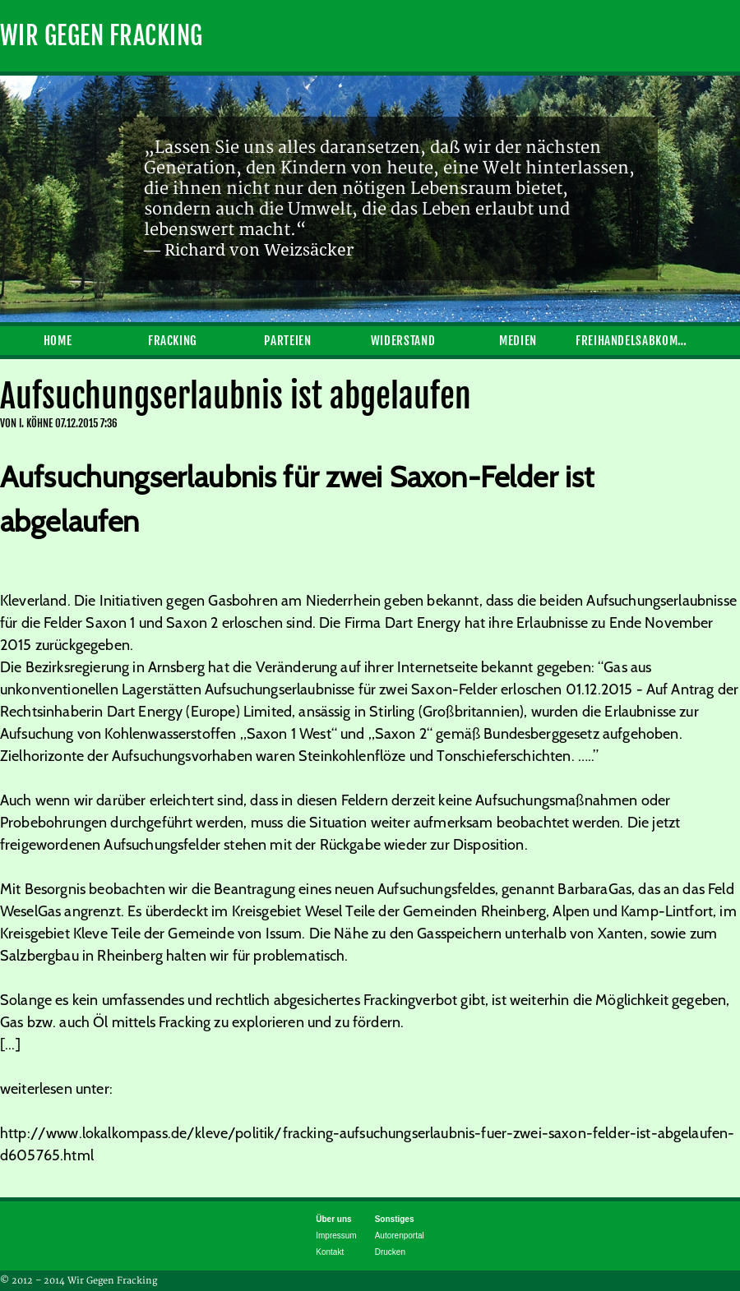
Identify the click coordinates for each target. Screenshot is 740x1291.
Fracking (172, 340)
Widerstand (403, 340)
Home (58, 340)
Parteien (287, 340)
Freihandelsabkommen (633, 340)
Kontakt (330, 1251)
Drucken (390, 1251)
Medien (518, 340)
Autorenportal (399, 1235)
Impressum (336, 1235)
